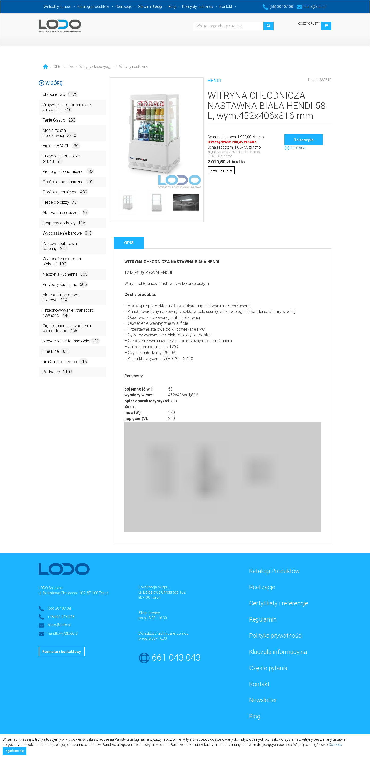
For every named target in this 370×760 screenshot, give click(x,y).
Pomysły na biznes (197, 7)
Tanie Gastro (59, 120)
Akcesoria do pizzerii (66, 212)
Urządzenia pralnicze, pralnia (62, 159)
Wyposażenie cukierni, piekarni (62, 261)
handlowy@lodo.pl (63, 633)
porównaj (295, 148)
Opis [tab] (129, 242)
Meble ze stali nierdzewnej (60, 133)
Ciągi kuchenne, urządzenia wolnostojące (67, 328)
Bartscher (58, 371)
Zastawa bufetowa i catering (61, 246)
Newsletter (263, 700)
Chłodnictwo (64, 66)
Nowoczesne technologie (71, 341)
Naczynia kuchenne (65, 274)
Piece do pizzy (60, 202)
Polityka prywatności (276, 635)
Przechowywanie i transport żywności (68, 313)
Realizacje (124, 7)
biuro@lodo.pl (311, 7)
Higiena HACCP (61, 145)
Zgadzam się (14, 751)
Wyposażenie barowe (68, 233)
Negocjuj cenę (221, 170)
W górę (50, 83)
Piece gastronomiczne (68, 171)
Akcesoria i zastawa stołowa (61, 297)
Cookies (335, 745)
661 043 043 (176, 657)
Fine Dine (56, 351)
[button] (326, 26)
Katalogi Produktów (274, 571)
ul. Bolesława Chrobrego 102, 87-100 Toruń (74, 593)
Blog (172, 7)
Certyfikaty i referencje (278, 603)
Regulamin (263, 619)
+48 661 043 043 (61, 617)
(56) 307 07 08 (278, 7)
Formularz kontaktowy (61, 652)
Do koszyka (304, 140)
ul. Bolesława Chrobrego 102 (162, 592)
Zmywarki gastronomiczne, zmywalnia (67, 107)
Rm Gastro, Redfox (65, 361)
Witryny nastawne (133, 66)
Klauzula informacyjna (278, 651)
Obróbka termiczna (65, 192)
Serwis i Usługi (150, 7)
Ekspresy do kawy (64, 222)
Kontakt (225, 7)
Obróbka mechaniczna (68, 181)
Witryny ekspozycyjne (96, 66)
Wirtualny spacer (57, 7)
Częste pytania (268, 668)
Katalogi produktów (93, 7)
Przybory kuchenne (65, 284)
